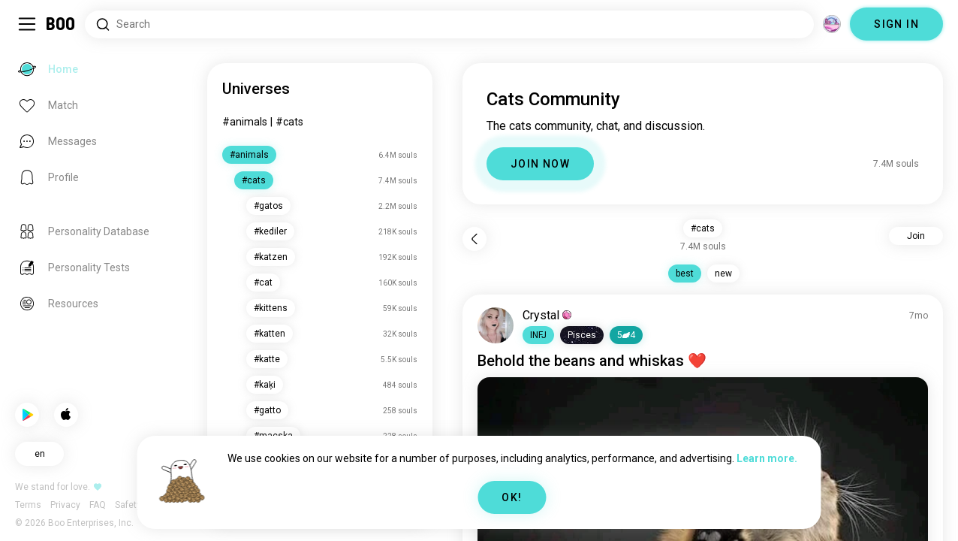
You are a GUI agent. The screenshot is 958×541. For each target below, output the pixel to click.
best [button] (685, 273)
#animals (244, 122)
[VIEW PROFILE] (495, 325)
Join (916, 236)
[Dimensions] (832, 24)
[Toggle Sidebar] (27, 24)
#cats (289, 122)
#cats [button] (703, 228)
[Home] (61, 24)
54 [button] (626, 335)
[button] (538, 335)
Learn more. (767, 458)
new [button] (723, 273)
